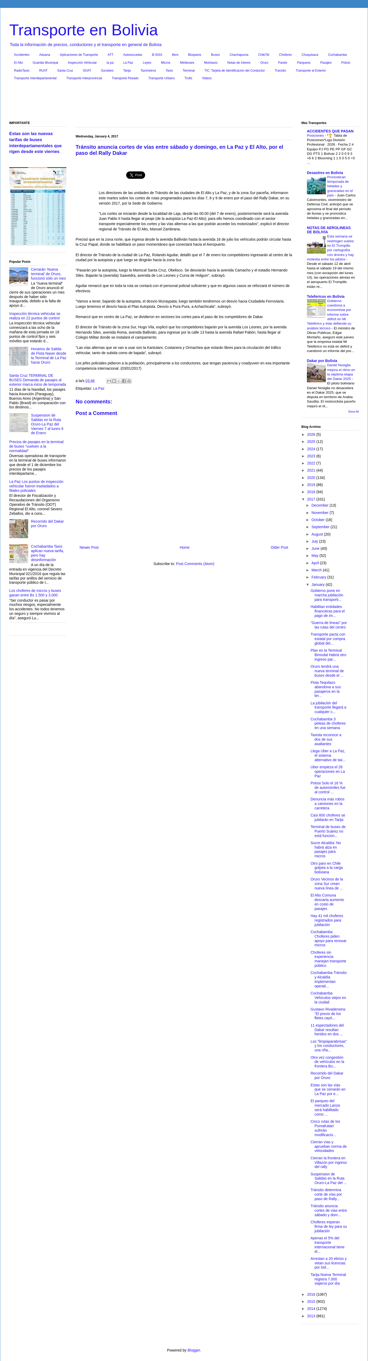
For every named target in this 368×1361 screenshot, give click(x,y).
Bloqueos (194, 55)
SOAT (87, 70)
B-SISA (157, 55)
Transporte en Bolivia (83, 30)
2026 (311, 434)
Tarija (127, 70)
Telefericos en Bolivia (326, 296)
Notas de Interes (239, 63)
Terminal (188, 70)
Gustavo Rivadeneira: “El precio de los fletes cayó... (328, 1013)
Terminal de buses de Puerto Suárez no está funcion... (328, 831)
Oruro (264, 63)
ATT (111, 55)
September (320, 527)
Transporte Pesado (125, 78)
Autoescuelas (132, 55)
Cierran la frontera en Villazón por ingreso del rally (329, 1162)
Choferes (285, 55)
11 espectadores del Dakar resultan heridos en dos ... (327, 1029)
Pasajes (326, 63)
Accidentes (22, 55)
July (315, 541)
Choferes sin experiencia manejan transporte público (328, 959)
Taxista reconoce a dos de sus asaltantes (326, 739)
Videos (207, 78)
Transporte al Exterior (311, 70)
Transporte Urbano (161, 78)
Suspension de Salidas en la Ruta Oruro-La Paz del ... (329, 1178)
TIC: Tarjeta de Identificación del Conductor (234, 70)
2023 (311, 456)
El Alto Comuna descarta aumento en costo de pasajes (327, 901)
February (319, 577)
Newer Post (89, 547)
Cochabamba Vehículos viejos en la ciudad (328, 997)
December (320, 505)
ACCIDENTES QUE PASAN (330, 131)
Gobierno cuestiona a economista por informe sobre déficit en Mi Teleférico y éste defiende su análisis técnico (329, 314)
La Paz (128, 63)
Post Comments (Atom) (195, 564)
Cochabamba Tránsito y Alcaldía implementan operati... (329, 979)
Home (184, 547)
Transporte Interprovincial (84, 78)
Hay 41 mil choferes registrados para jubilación (327, 920)
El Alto (18, 63)
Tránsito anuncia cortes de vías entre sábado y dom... (329, 1210)
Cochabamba (337, 55)
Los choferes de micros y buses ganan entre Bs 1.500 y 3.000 (35, 592)
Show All (353, 411)
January (318, 584)
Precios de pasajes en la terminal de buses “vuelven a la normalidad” (36, 446)
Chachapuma (238, 55)
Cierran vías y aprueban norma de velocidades (329, 1146)
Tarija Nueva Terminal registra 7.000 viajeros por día (328, 1279)
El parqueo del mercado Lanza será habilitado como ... (325, 1107)
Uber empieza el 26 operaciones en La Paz (328, 771)
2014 (311, 1308)
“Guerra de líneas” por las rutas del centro (329, 625)
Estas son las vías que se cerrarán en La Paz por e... (328, 1089)
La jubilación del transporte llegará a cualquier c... (328, 707)
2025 (311, 441)
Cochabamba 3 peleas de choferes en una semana (328, 723)
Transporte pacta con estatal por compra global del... (328, 638)
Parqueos (303, 63)
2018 (311, 492)
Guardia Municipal (45, 63)
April (315, 563)
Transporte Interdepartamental (35, 78)
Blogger (194, 1350)
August (317, 534)
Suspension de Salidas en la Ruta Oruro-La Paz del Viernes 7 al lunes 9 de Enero (47, 424)
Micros (165, 63)
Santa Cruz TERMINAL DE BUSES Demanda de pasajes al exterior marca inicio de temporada (37, 380)
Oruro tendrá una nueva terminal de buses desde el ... (327, 670)
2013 (311, 1316)
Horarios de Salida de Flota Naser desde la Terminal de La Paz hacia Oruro (48, 355)
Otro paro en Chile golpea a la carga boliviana (327, 867)
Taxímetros (148, 70)
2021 (311, 470)
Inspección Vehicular (82, 63)
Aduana (44, 55)
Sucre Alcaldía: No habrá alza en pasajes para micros (326, 849)
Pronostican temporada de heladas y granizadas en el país (340, 186)
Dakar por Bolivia (322, 361)
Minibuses (187, 63)
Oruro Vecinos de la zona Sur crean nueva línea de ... (327, 883)
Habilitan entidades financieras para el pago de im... (328, 611)
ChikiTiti (263, 55)
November (320, 513)
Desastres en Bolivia (325, 173)
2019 (311, 485)
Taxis (169, 70)
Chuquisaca (310, 55)
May (315, 555)
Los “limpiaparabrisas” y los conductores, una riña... (329, 1045)
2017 (311, 499)
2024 (311, 449)
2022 (311, 463)
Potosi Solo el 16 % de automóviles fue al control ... (328, 787)
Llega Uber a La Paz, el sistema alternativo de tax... (328, 755)
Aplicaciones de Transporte (79, 55)
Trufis (188, 78)
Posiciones (316, 135)
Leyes (147, 63)
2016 (311, 1294)
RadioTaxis (22, 70)
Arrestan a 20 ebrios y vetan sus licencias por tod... (329, 1263)
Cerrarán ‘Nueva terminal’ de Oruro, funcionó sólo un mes (48, 273)
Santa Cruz (65, 70)
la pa (110, 63)
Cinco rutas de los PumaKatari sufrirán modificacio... (325, 1128)
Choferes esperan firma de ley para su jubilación (329, 1226)
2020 (311, 478)
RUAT (43, 70)
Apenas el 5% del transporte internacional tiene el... (328, 1244)
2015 (311, 1301)
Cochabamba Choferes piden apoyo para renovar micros (328, 938)
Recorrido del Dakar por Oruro (327, 1075)
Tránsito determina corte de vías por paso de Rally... (326, 1194)
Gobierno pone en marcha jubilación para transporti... (327, 595)
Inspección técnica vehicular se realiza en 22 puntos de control (34, 315)
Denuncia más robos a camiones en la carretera (327, 803)
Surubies (107, 70)
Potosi (345, 63)
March (317, 570)
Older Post (279, 547)
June (315, 548)
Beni (175, 55)
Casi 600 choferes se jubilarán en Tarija (328, 817)
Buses (215, 55)
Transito (280, 70)
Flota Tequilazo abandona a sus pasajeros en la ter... (326, 689)
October (318, 520)
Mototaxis (211, 63)
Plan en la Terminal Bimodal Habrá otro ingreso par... (328, 654)
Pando (282, 63)
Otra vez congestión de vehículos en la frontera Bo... (327, 1061)
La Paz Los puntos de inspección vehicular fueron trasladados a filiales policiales (36, 486)
